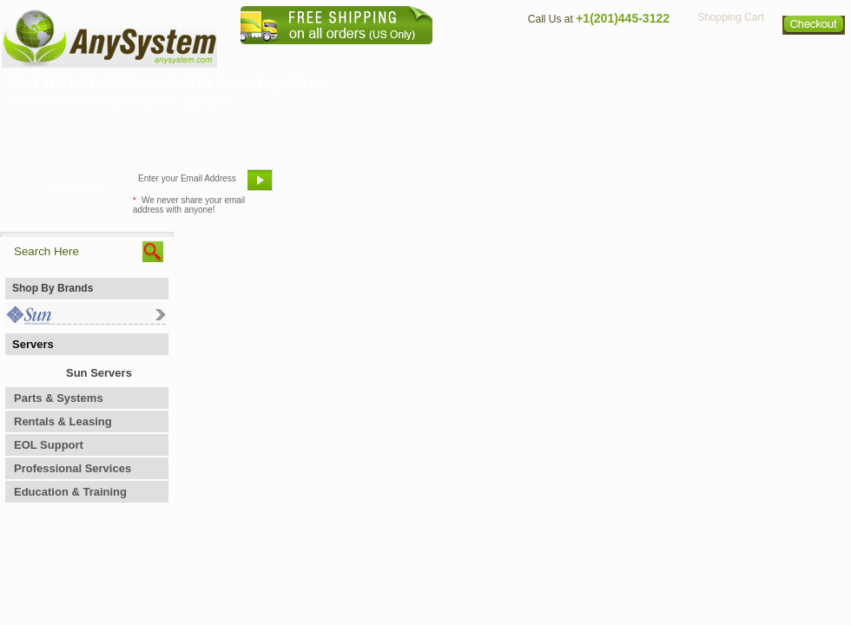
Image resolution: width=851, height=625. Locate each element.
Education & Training (70, 491)
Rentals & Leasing (63, 421)
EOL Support (48, 444)
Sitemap (814, 56)
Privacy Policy (730, 56)
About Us (473, 56)
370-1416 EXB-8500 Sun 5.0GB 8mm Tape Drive (166, 83)
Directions (637, 56)
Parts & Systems (58, 398)
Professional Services (72, 468)
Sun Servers (99, 372)
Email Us (321, 186)
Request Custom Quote (765, 186)
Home (402, 56)
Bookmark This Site (530, 186)
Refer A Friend (415, 186)
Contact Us (553, 56)
